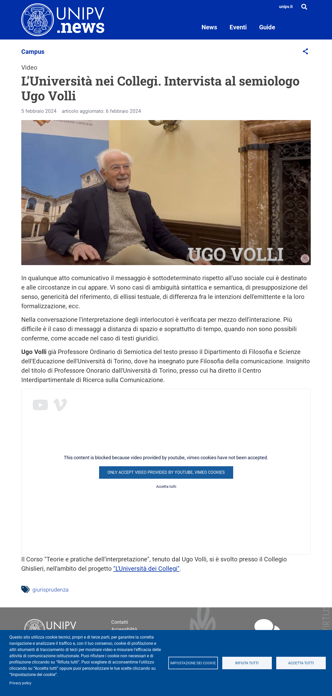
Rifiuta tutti (247, 663)
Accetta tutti (301, 663)
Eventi (238, 27)
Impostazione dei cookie (193, 663)
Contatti (119, 622)
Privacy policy (20, 683)
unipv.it (286, 6)
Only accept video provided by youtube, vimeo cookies (166, 472)
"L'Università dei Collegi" (146, 568)
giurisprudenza (50, 590)
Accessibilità (124, 629)
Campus (32, 51)
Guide (267, 27)
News (209, 27)
